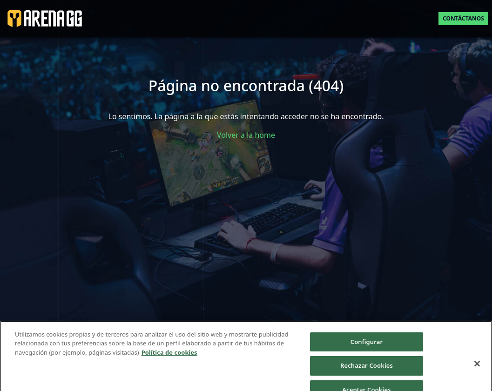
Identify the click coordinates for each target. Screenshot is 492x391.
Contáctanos (463, 18)
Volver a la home (246, 135)
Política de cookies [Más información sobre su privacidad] (169, 356)
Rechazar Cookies (366, 369)
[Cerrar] (477, 367)
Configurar (366, 345)
